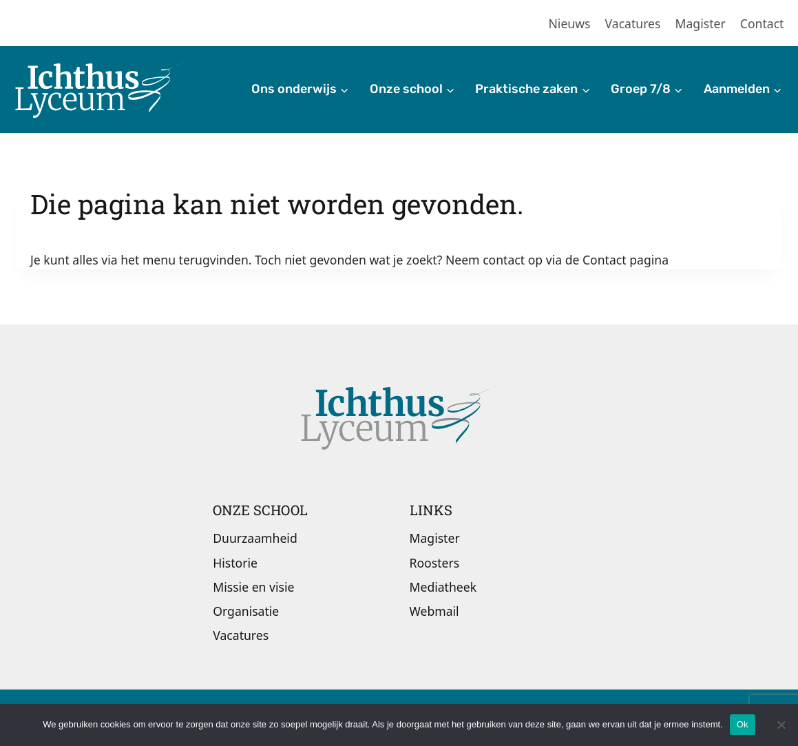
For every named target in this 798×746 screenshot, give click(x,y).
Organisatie (246, 611)
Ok (742, 724)
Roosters (435, 563)
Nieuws (570, 23)
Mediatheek (443, 587)
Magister (700, 23)
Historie (235, 563)
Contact (762, 23)
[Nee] (781, 725)
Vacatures (633, 23)
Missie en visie (253, 587)
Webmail (434, 611)
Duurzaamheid (255, 538)
